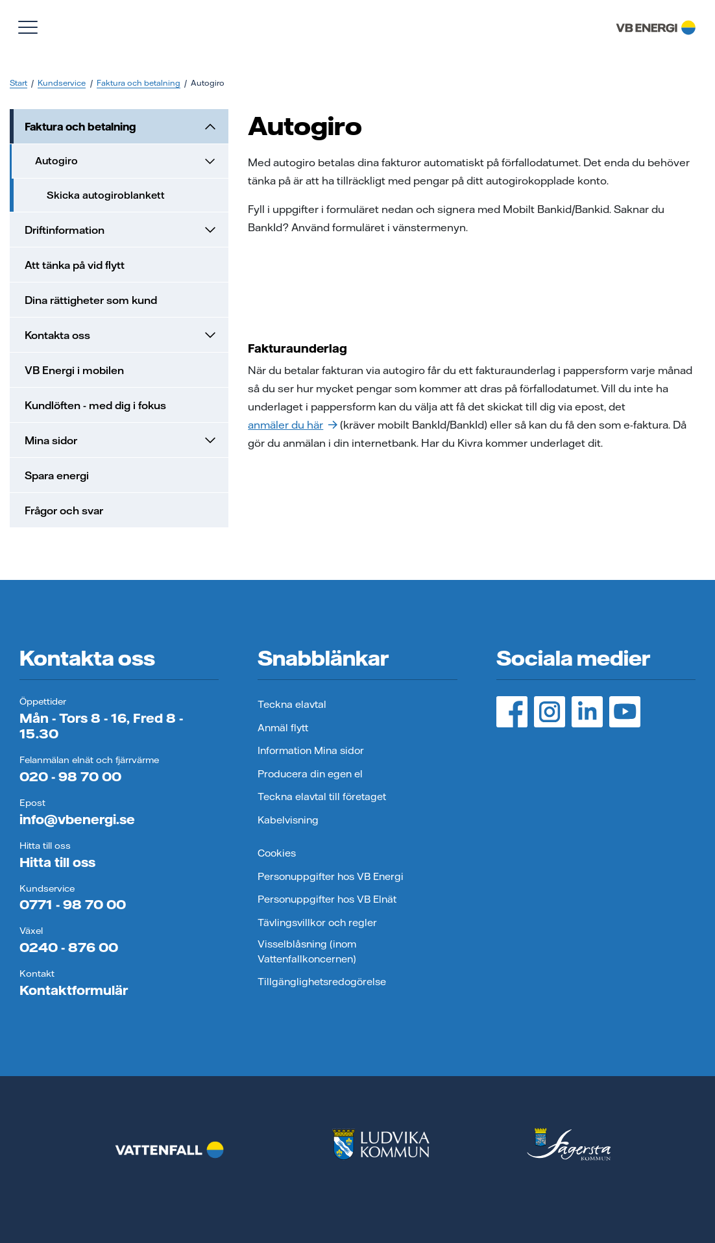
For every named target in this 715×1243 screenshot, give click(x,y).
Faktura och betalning (138, 83)
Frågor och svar (64, 510)
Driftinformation (121, 230)
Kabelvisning (288, 820)
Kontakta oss (121, 335)
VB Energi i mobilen (74, 370)
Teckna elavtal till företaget (322, 796)
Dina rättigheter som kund (91, 300)
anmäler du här (292, 424)
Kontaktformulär (73, 990)
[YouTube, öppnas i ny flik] (624, 711)
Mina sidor (121, 440)
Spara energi (57, 475)
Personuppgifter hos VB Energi (331, 876)
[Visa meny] (27, 27)
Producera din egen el (310, 774)
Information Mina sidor (311, 750)
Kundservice (62, 83)
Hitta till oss (57, 862)
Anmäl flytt (283, 728)
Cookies (277, 853)
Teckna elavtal (292, 704)
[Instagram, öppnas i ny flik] (549, 711)
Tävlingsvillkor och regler (317, 922)
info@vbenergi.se (77, 819)
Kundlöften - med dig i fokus (95, 405)
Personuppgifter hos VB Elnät (327, 899)
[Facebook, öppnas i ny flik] (511, 711)
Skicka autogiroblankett (106, 195)
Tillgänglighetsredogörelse (322, 981)
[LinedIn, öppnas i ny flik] (587, 711)
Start (18, 83)
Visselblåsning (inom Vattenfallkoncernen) (307, 951)
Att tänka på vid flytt (75, 264)
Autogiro (126, 161)
